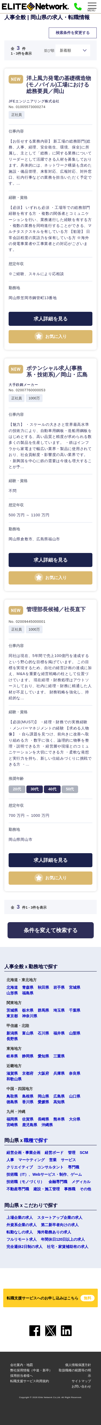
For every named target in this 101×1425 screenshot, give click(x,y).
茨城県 (12, 1010)
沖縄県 (47, 1125)
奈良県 (74, 1073)
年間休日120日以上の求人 (63, 1239)
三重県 (59, 1056)
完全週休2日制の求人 (24, 1246)
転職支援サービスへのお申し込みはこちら (51, 1298)
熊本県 (59, 1119)
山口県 (74, 1096)
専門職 (73, 1167)
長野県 (12, 1039)
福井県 (59, 1033)
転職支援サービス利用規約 (29, 1381)
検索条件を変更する (73, 32)
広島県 (59, 1096)
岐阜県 (12, 1056)
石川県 (43, 1033)
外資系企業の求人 (21, 1225)
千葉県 (74, 1010)
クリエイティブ (19, 1167)
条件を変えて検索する (51, 930)
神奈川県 (29, 1016)
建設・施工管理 (46, 1189)
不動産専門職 (17, 1189)
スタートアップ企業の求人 (59, 1217)
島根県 (27, 1096)
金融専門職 (57, 1182)
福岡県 (12, 1119)
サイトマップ (81, 1381)
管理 (71, 1152)
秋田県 (43, 987)
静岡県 (27, 1056)
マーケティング (31, 1160)
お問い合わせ (81, 1386)
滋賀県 (12, 1073)
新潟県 (12, 1033)
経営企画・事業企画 (23, 1152)
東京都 (12, 1016)
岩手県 (59, 987)
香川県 (27, 1102)
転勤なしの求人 (19, 1232)
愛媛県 (43, 1102)
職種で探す (36, 1140)
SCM (84, 1152)
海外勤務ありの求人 (54, 1232)
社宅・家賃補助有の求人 (67, 1246)
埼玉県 (59, 1010)
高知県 (59, 1102)
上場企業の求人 (19, 1217)
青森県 (27, 987)
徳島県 (12, 1102)
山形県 (12, 993)
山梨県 (74, 1033)
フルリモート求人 (21, 1239)
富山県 (27, 1033)
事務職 (69, 1189)
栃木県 (27, 1010)
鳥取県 (12, 1096)
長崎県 (43, 1119)
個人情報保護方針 (78, 1365)
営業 (53, 1160)
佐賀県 (27, 1119)
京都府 (27, 1073)
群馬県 (43, 1010)
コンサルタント (50, 1167)
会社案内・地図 (21, 1365)
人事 (10, 1160)
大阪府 (43, 1073)
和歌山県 (14, 1079)
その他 (85, 1189)
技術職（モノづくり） (25, 1182)
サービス (68, 1160)
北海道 (12, 987)
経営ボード (54, 1152)
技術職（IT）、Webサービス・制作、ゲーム (44, 1174)
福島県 (27, 993)
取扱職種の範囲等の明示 (75, 1373)
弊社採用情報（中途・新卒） (31, 1370)
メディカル (81, 1182)
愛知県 (43, 1056)
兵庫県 (59, 1073)
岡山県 (43, 1096)
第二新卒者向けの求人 (60, 1225)
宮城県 (74, 987)
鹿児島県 (29, 1125)
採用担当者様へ (21, 1376)
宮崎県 (12, 1125)
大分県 (74, 1119)
